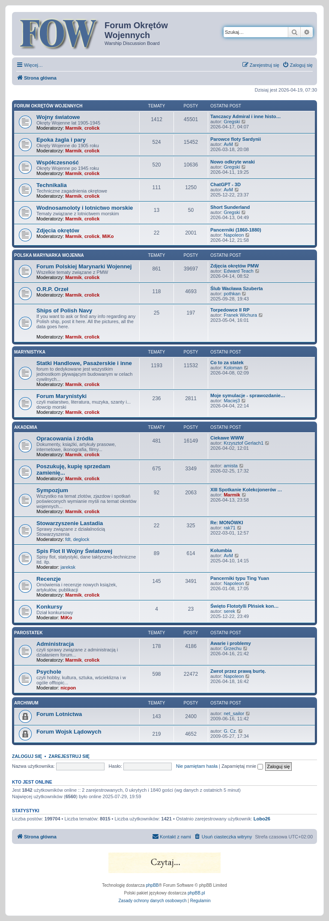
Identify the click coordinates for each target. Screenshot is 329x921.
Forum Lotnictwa (59, 714)
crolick (91, 128)
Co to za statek (227, 362)
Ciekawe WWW (227, 437)
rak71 (230, 527)
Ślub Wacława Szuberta (236, 288)
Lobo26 (262, 818)
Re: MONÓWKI (226, 522)
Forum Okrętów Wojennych (48, 106)
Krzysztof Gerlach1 (243, 443)
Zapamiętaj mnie (242, 766)
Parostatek (28, 632)
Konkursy (49, 606)
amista (230, 465)
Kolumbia (221, 550)
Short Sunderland (230, 207)
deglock (81, 539)
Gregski (232, 121)
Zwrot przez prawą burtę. (238, 671)
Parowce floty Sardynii (235, 139)
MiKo (108, 236)
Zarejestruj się (69, 756)
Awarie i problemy (230, 643)
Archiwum (26, 703)
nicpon (68, 687)
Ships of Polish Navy (64, 310)
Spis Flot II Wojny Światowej (74, 551)
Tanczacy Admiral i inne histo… (245, 116)
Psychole (48, 671)
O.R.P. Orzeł (52, 289)
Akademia (25, 427)
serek (229, 611)
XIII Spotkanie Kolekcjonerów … (246, 489)
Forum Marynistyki (61, 396)
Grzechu (233, 648)
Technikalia (51, 185)
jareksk (67, 567)
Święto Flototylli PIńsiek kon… (244, 606)
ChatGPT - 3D (225, 184)
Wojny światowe (58, 117)
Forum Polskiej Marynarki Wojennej (84, 266)
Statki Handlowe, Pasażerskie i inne (84, 363)
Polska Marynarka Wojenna (49, 255)
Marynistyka (29, 352)
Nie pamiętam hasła (197, 766)
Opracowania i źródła (64, 438)
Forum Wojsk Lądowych (68, 731)
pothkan (232, 293)
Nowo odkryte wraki (232, 161)
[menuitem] (297, 65)
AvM (228, 144)
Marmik (73, 128)
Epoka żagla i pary (61, 140)
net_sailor (234, 713)
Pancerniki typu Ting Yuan (239, 578)
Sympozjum (52, 490)
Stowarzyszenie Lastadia (69, 523)
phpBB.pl (196, 893)
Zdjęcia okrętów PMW (234, 265)
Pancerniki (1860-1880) (235, 229)
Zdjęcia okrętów (57, 230)
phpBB (152, 885)
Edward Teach (239, 270)
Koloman (233, 367)
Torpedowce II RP (229, 309)
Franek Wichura (240, 315)
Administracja (55, 644)
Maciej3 (232, 400)
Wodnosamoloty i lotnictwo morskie (84, 208)
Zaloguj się (27, 756)
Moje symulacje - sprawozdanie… (247, 395)
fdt (67, 539)
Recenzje (48, 579)
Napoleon (234, 235)
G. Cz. (230, 731)
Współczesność (57, 162)
